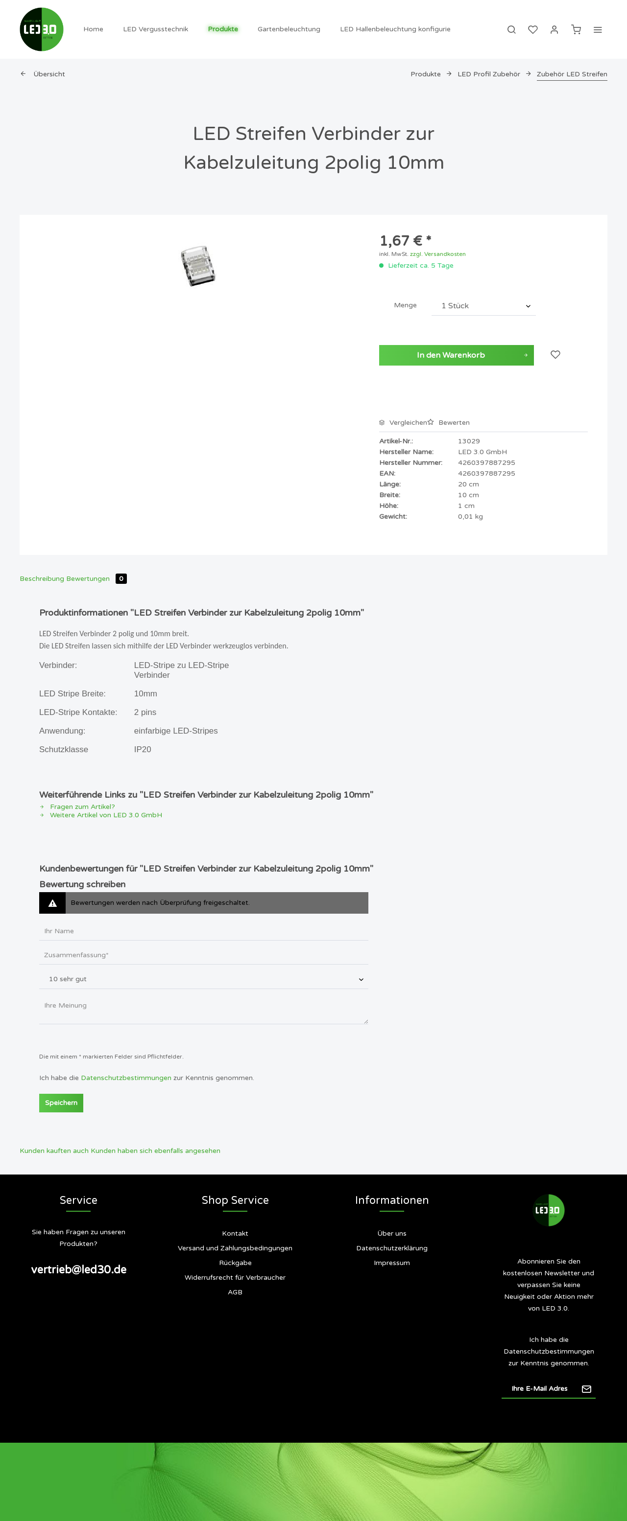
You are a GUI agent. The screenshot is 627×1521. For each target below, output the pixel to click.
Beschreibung (42, 579)
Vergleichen (403, 422)
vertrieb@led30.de (78, 1270)
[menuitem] (93, 29)
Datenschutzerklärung (392, 1248)
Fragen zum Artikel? (77, 807)
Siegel (392, 1302)
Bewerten (448, 422)
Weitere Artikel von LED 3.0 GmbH (100, 815)
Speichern (61, 1103)
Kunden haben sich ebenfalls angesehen (155, 1151)
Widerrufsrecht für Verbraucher (235, 1277)
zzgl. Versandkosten (438, 254)
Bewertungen (96, 579)
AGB (235, 1292)
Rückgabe (235, 1263)
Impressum (392, 1263)
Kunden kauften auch (54, 1151)
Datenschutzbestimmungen (126, 1078)
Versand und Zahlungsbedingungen (235, 1248)
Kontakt (235, 1233)
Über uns (392, 1233)
